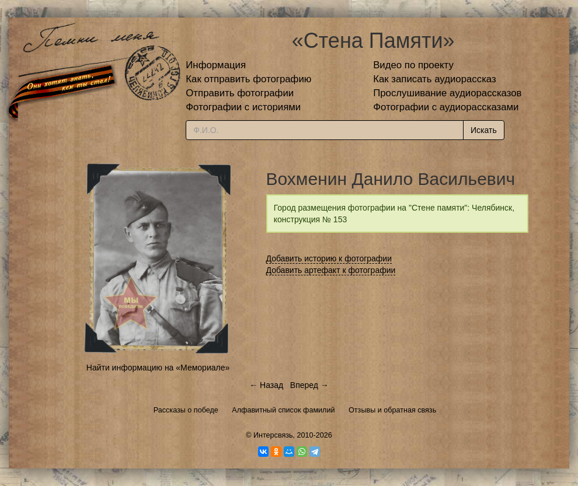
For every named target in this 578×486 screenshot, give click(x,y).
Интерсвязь (273, 435)
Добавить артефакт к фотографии (331, 270)
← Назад (266, 385)
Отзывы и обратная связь (392, 410)
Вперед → (309, 385)
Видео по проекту (413, 65)
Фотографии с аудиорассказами (445, 107)
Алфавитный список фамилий (283, 410)
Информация (216, 65)
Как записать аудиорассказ (434, 79)
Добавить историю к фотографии (329, 258)
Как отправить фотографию (248, 79)
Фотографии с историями (243, 107)
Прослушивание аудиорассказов (447, 93)
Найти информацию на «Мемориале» (157, 367)
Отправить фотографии (240, 93)
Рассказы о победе (186, 410)
